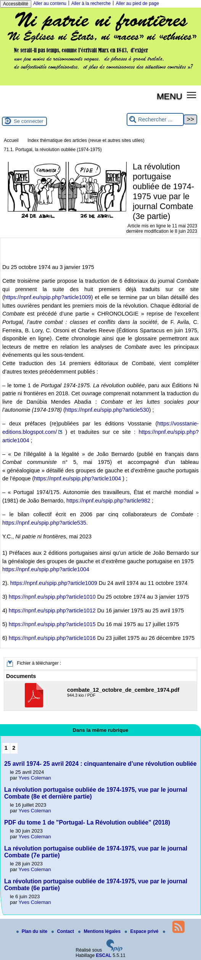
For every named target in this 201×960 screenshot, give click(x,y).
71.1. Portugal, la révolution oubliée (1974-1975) (53, 149)
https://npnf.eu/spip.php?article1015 (52, 624)
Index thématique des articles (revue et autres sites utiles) (86, 140)
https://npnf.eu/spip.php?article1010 (52, 597)
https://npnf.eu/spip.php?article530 (107, 410)
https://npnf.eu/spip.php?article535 (44, 523)
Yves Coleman (35, 778)
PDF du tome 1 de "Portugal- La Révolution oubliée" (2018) (87, 822)
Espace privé (142, 931)
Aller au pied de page (137, 3)
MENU (169, 96)
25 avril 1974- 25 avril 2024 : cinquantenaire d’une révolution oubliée (100, 763)
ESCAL (104, 955)
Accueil (11, 140)
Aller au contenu (49, 3)
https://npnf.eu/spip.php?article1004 (77, 478)
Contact (63, 931)
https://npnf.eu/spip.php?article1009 (47, 297)
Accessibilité (15, 3)
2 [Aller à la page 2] (13, 748)
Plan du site (32, 931)
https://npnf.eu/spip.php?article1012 (52, 610)
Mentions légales (100, 931)
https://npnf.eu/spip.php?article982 (108, 501)
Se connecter (28, 121)
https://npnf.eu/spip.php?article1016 (52, 638)
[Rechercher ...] (155, 119)
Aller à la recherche (91, 3)
